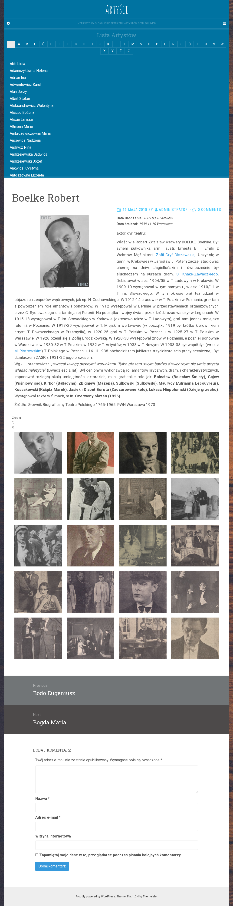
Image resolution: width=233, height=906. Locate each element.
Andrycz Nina (20, 147)
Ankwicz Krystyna (24, 168)
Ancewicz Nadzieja (25, 140)
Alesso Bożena (22, 112)
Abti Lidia (17, 64)
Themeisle (150, 896)
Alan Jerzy (18, 91)
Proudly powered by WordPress (95, 896)
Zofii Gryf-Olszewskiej (176, 254)
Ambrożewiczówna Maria (30, 133)
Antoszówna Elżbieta (27, 175)
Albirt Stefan (20, 98)
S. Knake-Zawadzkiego (197, 274)
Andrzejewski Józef (26, 161)
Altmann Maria (21, 126)
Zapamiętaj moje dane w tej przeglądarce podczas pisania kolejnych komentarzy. (110, 855)
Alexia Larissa (21, 119)
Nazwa (42, 798)
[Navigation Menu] (224, 23)
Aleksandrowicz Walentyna (31, 105)
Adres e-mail (47, 817)
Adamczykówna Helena (29, 71)
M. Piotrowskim (28, 351)
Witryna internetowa (53, 836)
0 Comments (209, 209)
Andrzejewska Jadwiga (28, 154)
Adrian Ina (18, 77)
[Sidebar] (8, 23)
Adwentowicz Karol (25, 84)
